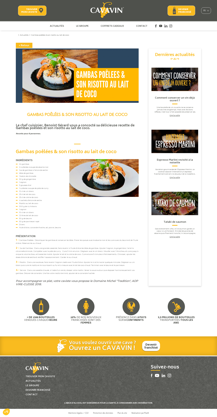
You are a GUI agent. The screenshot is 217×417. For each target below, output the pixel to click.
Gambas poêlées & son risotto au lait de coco (50, 35)
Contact (141, 26)
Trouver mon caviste (29, 11)
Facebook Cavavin (155, 26)
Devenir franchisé (184, 11)
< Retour (24, 45)
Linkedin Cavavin (166, 26)
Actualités (57, 26)
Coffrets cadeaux (112, 26)
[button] (6, 411)
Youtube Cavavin (160, 26)
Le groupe (82, 26)
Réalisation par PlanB (140, 413)
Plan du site (122, 413)
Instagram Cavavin (170, 26)
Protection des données (103, 413)
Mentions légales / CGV (78, 413)
